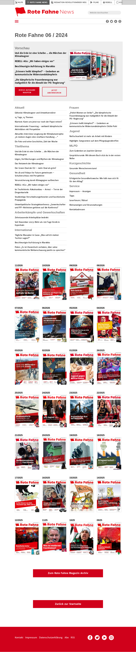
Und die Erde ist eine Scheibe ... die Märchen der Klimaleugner (40, 55)
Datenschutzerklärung (51, 637)
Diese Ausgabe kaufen (27, 91)
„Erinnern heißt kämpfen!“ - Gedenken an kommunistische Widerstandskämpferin (37, 73)
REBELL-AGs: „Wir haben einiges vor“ (34, 61)
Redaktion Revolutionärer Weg (70, 2)
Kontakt (19, 637)
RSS (73, 637)
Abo (67, 637)
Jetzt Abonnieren (54, 91)
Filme (96, 2)
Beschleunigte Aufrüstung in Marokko (35, 66)
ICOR (121, 2)
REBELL (109, 2)
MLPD (20, 2)
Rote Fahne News (38, 2)
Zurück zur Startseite (68, 604)
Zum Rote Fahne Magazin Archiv (68, 573)
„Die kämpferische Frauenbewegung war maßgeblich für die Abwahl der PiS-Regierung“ (40, 81)
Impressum (31, 637)
